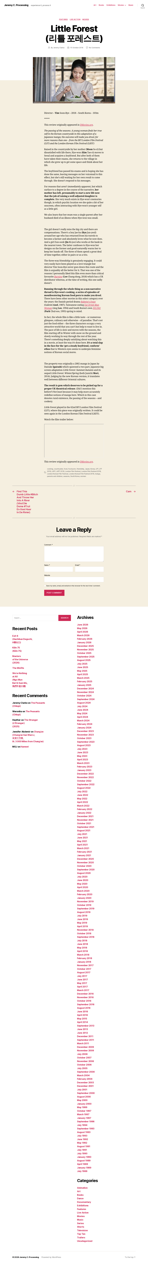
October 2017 (84, 969)
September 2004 (86, 1072)
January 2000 (84, 1104)
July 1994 (82, 1125)
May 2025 (82, 671)
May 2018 (82, 947)
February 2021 (84, 852)
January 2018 (84, 962)
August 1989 (84, 1160)
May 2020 (82, 884)
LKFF (53, 471)
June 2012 (82, 1033)
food (65, 469)
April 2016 (82, 1015)
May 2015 (82, 1018)
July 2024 (82, 706)
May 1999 (82, 1107)
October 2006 (84, 1064)
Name (47, 565)
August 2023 (84, 745)
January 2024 (84, 727)
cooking (50, 469)
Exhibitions (111, 5)
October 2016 (84, 1001)
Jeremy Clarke (58, 48)
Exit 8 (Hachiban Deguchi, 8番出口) (22, 639)
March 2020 (83, 891)
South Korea (75, 476)
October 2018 (84, 933)
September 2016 (85, 1004)
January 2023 (84, 770)
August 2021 (83, 830)
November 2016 (85, 997)
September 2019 (85, 908)
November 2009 (85, 1050)
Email (77, 565)
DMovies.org (86, 125)
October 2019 (84, 905)
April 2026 (82, 632)
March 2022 (83, 805)
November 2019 (85, 901)
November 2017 (85, 965)
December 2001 (85, 1086)
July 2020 (82, 876)
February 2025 (84, 681)
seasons (66, 476)
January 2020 (84, 898)
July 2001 (82, 1089)
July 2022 (82, 791)
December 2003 (85, 1082)
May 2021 (82, 841)
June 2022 (82, 795)
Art (95, 5)
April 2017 (82, 986)
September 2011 (85, 1040)
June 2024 (82, 710)
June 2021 (82, 837)
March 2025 (83, 678)
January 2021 (84, 855)
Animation (82, 1188)
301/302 (97, 308)
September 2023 (85, 742)
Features (63, 19)
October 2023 (84, 738)
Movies (121, 5)
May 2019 (82, 923)
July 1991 (82, 1150)
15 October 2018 (76, 48)
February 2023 (84, 766)
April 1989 (82, 1164)
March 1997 (83, 1114)
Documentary (84, 1202)
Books (101, 5)
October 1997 (84, 1111)
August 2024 (84, 702)
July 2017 (82, 976)
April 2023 (82, 759)
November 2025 (85, 649)
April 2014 (82, 1022)
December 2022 (85, 773)
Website (47, 575)
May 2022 (82, 798)
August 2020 (84, 873)
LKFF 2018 (60, 471)
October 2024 (84, 695)
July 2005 (82, 1068)
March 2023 (83, 763)
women (83, 476)
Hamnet (25, 746)
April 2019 (82, 926)
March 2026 (83, 635)
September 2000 (86, 1093)
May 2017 (82, 983)
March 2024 (83, 720)
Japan (87, 469)
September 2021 (85, 827)
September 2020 (86, 869)
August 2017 (83, 972)
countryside (58, 469)
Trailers (81, 1237)
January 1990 (84, 1157)
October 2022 (84, 781)
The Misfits (18, 668)
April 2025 (82, 674)
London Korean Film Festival (57, 474)
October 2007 (84, 1057)
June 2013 (82, 1029)
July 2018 (82, 940)
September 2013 (85, 1025)
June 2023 (82, 752)
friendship (80, 469)
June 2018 (82, 944)
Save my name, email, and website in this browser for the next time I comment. (73, 586)
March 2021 (83, 848)
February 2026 (84, 639)
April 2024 (82, 717)
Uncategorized (84, 1241)
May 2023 (82, 756)
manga (97, 474)
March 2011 (83, 1043)
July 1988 (82, 1171)
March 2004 (83, 1075)
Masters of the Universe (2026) (20, 659)
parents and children (54, 476)
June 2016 (82, 1011)
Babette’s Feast (88, 301)
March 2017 (83, 990)
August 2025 (84, 660)
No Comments (94, 48)
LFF (97, 469)
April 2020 (82, 887)
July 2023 (82, 749)
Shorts (80, 1227)
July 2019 (82, 915)
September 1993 (85, 1128)
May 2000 (82, 1100)
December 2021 (85, 816)
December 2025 (85, 646)
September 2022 (85, 784)
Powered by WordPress (51, 1257)
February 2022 (84, 809)
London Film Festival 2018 (91, 471)
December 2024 (85, 688)
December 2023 (85, 731)
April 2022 (82, 802)
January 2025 (84, 685)
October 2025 (84, 653)
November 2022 (85, 777)
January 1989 (84, 1167)
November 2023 (85, 734)
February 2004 (84, 1079)
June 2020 (82, 880)
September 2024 (86, 699)
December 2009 (85, 1047)
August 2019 (83, 912)
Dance (80, 1198)
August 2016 (83, 1008)
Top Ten (81, 1234)
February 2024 (84, 724)
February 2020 (84, 894)
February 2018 (84, 958)
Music (130, 5)
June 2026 (82, 624)
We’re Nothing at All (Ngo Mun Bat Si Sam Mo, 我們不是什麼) (20, 680)
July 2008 (82, 1054)
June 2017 (82, 979)
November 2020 (85, 862)
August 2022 (84, 788)
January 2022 (84, 813)
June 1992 (82, 1139)
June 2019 (82, 919)
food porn (72, 469)
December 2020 (85, 859)
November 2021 (85, 820)
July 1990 (82, 1153)
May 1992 (82, 1143)
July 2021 (82, 834)
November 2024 (85, 692)
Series (80, 1223)
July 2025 (82, 664)
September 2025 (85, 656)
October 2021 (84, 823)
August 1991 (83, 1146)
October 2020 (84, 866)
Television (82, 1230)
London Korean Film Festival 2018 (81, 474)
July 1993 (82, 1135)
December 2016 (85, 993)
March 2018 (83, 954)
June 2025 (82, 667)
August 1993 (83, 1132)
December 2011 (85, 1036)
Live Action (75, 19)
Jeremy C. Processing (16, 5)
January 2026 (84, 642)
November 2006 (85, 1061)
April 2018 (82, 951)
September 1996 (85, 1121)
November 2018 (85, 930)
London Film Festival (72, 471)
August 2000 (84, 1096)
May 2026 (82, 628)
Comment (48, 545)
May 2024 (82, 713)
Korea (92, 469)
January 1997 (84, 1118)
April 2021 (82, 844)
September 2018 (85, 937)
